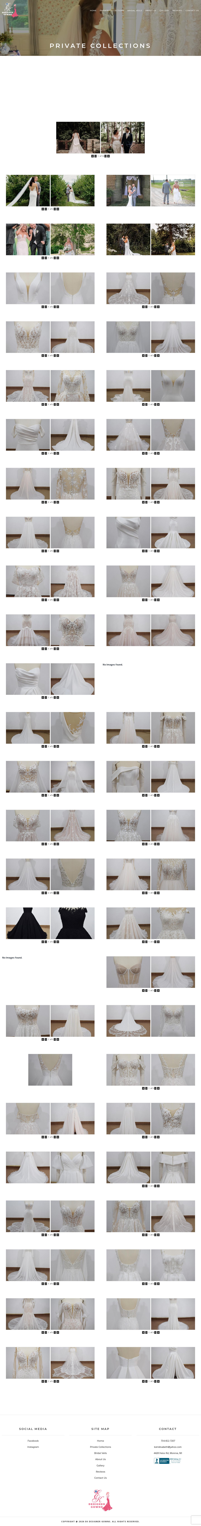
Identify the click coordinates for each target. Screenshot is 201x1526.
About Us (150, 10)
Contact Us (192, 10)
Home (93, 10)
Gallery (164, 10)
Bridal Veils (134, 10)
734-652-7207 (168, 1440)
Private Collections (112, 10)
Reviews (177, 10)
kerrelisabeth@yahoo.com (168, 1446)
